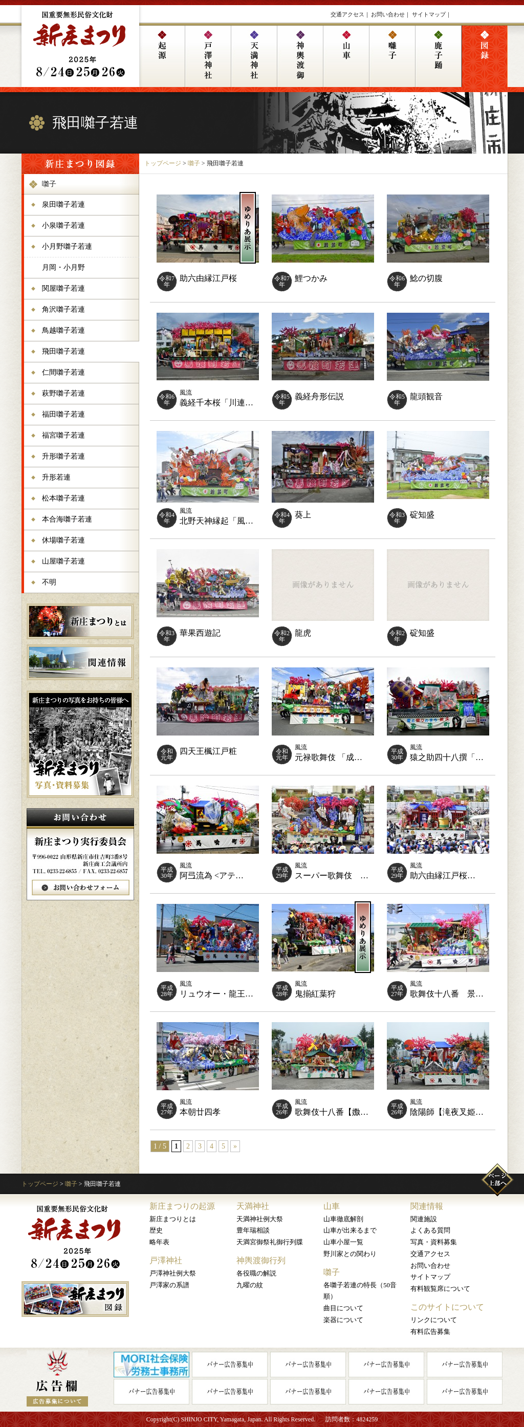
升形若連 (56, 477)
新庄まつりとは (172, 1219)
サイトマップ (429, 14)
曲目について (343, 1308)
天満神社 (252, 1206)
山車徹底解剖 (343, 1219)
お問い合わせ (388, 14)
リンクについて (433, 1320)
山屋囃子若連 (63, 561)
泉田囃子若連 (63, 204)
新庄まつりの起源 (182, 1206)
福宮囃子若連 (63, 435)
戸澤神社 (165, 1260)
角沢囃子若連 (63, 309)
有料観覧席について (440, 1288)
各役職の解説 (256, 1273)
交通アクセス (347, 14)
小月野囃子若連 (67, 246)
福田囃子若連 (63, 414)
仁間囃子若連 (63, 372)
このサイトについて (447, 1307)
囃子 (194, 163)
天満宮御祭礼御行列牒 (269, 1242)
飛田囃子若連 (63, 351)
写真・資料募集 (433, 1242)
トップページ (162, 163)
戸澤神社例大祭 (172, 1273)
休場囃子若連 (63, 540)
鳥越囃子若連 (63, 330)
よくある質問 (430, 1230)
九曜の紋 (249, 1285)
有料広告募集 (430, 1331)
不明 (49, 582)
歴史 (156, 1230)
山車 (331, 1206)
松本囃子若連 (63, 498)
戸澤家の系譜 (169, 1285)
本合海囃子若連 (67, 519)
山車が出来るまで (350, 1230)
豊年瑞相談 (253, 1230)
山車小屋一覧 (343, 1242)
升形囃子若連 (63, 456)
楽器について (343, 1320)
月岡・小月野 (63, 267)
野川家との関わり (350, 1254)
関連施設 (423, 1219)
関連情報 (426, 1206)
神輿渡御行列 (261, 1260)
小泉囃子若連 (63, 225)
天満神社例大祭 (259, 1219)
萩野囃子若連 (63, 393)
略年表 (159, 1242)
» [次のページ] (235, 1146)
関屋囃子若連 (63, 288)
